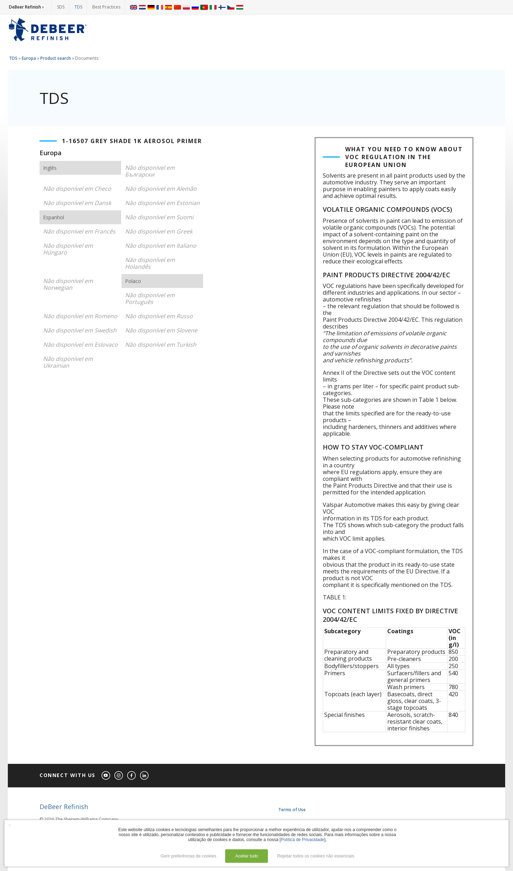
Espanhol (53, 217)
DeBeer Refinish (64, 806)
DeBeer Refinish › (26, 7)
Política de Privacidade (302, 839)
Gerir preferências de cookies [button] (188, 856)
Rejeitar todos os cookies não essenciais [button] (315, 856)
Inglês (50, 167)
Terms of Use (292, 810)
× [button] (9, 825)
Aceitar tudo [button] (246, 856)
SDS (60, 7)
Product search (55, 58)
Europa (29, 58)
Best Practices (106, 7)
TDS (78, 7)
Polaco (133, 281)
